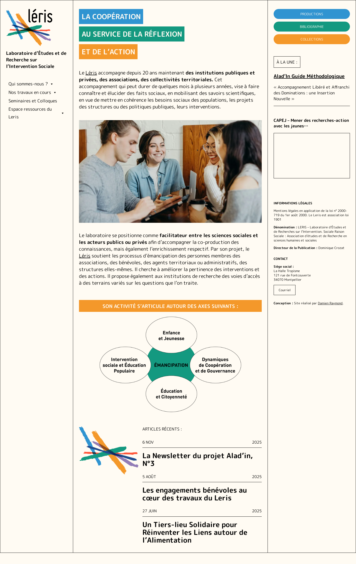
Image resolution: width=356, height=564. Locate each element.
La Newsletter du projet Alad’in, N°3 (197, 459)
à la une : (287, 62)
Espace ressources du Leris (37, 113)
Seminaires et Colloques (33, 101)
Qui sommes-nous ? (31, 84)
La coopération (111, 16)
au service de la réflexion (132, 34)
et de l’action (108, 52)
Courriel (285, 290)
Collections (312, 39)
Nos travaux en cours (33, 92)
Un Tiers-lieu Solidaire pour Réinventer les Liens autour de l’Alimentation (194, 532)
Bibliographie (312, 26)
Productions (311, 14)
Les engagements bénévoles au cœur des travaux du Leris (194, 494)
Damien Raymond (330, 303)
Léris (91, 72)
